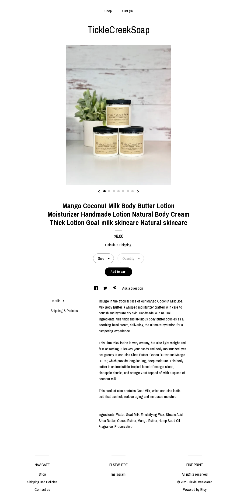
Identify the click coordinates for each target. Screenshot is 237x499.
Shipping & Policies (64, 310)
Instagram (118, 474)
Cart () (127, 11)
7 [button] (132, 191)
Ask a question (132, 288)
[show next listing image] (138, 191)
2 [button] (109, 191)
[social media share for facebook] (96, 288)
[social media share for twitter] (105, 288)
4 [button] (118, 191)
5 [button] (123, 191)
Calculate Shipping (118, 244)
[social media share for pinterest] (115, 288)
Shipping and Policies (42, 482)
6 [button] (128, 191)
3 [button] (114, 191)
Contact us (42, 489)
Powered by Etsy (195, 489)
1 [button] (104, 191)
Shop (108, 11)
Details (57, 300)
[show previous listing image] (99, 191)
